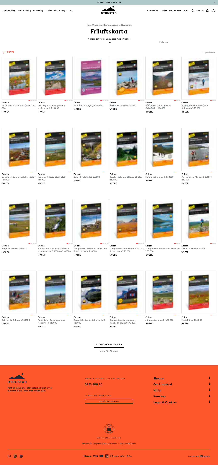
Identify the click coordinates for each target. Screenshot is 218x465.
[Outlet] (164, 10)
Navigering (126, 25)
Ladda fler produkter (109, 344)
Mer (71, 11)
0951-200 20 (93, 384)
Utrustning (38, 11)
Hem (88, 25)
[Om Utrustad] (175, 10)
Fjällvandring (9, 11)
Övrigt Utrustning (112, 25)
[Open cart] (213, 10)
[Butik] (186, 10)
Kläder (48, 11)
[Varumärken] (152, 10)
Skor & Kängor (60, 11)
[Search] (192, 10)
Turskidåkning (24, 11)
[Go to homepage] (109, 10)
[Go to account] (207, 11)
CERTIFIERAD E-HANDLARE (109, 438)
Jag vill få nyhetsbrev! (109, 401)
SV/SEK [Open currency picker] (199, 11)
